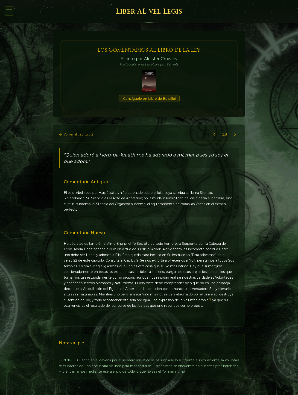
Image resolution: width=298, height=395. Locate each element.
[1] (209, 299)
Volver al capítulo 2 (76, 134)
